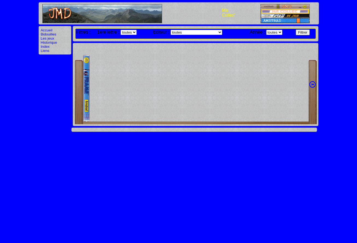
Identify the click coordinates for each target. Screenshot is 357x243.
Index (45, 47)
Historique (49, 42)
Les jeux (47, 38)
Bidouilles (48, 34)
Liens (45, 51)
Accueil (46, 30)
